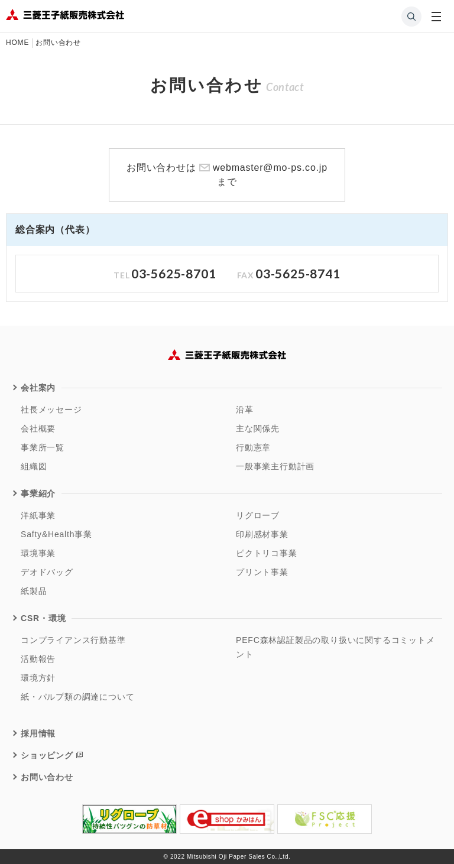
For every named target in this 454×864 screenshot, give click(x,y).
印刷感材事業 (262, 534)
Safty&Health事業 (56, 534)
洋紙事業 (38, 515)
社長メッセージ (51, 409)
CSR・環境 (43, 618)
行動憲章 (253, 447)
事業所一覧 (42, 447)
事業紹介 (38, 493)
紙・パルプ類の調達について (77, 696)
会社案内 (38, 387)
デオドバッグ (47, 572)
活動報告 (38, 659)
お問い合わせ (47, 777)
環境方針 (38, 678)
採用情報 (38, 733)
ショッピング (47, 755)
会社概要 (38, 428)
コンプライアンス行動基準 (73, 640)
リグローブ (258, 515)
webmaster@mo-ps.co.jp (270, 168)
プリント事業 (262, 572)
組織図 (34, 466)
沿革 (245, 409)
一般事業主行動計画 (275, 466)
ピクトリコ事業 (266, 553)
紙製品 (34, 591)
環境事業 (38, 553)
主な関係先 (258, 428)
